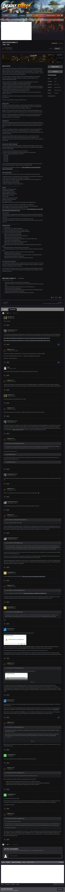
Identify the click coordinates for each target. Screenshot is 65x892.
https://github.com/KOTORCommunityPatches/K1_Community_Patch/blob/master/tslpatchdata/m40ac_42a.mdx (27, 340)
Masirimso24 (10, 628)
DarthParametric (10, 330)
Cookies (17, 884)
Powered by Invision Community (58, 884)
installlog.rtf (56, 709)
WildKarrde (9, 48)
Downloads (21, 15)
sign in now (30, 850)
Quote (8, 325)
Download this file (55, 66)
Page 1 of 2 (15, 313)
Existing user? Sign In (51, 15)
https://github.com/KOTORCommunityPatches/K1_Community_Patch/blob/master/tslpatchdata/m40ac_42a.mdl (27, 338)
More (36, 15)
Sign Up (58, 15)
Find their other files (9, 49)
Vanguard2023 (10, 572)
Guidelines (16, 890)
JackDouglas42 (10, 754)
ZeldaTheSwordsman (11, 501)
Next (8, 313)
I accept (60, 889)
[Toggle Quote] (5, 443)
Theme (2, 884)
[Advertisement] (16, 31)
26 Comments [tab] (12, 309)
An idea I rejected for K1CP (17, 429)
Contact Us (13, 884)
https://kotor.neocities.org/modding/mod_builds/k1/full (34, 576)
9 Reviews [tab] (5, 309)
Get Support (55, 71)
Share (50, 48)
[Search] (49, 6)
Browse (6, 15)
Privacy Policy (7, 884)
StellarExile (9, 316)
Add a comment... (14, 855)
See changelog (21, 278)
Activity (13, 15)
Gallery (29, 15)
